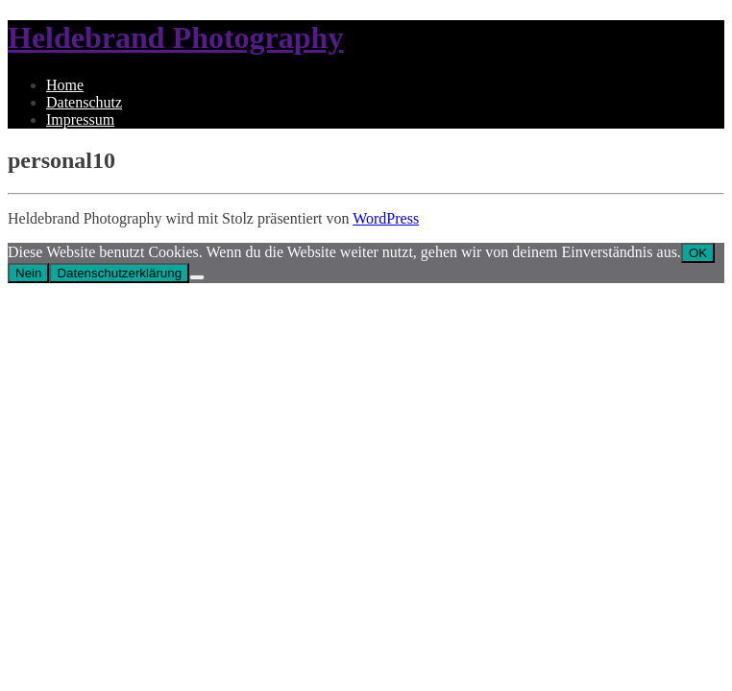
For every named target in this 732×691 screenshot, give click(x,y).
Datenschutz (84, 102)
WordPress (386, 218)
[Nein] (197, 277)
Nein (28, 273)
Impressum (80, 119)
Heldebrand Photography (175, 37)
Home (65, 85)
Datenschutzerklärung (119, 273)
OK (698, 253)
